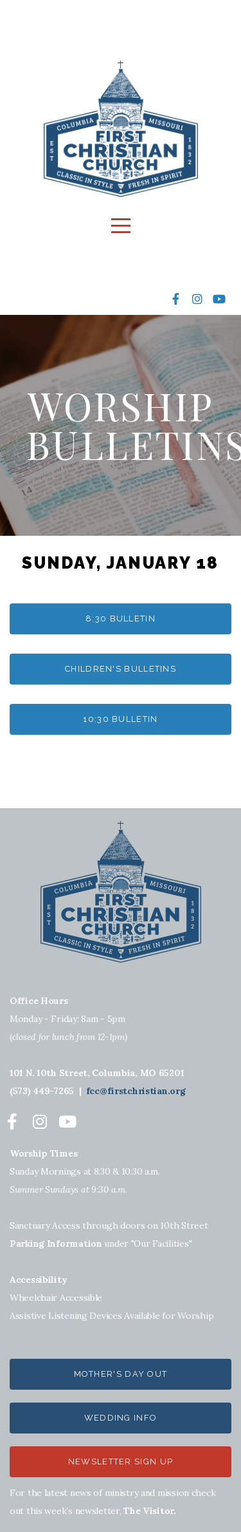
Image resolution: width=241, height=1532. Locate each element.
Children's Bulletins (120, 669)
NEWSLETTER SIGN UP (120, 1461)
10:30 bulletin (120, 719)
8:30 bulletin (120, 618)
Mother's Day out (121, 1374)
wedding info (120, 1418)
